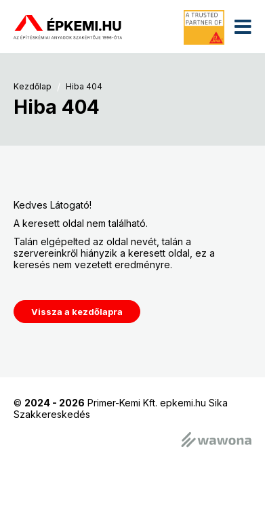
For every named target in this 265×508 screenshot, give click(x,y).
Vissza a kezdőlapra (77, 311)
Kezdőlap (33, 86)
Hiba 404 (84, 86)
